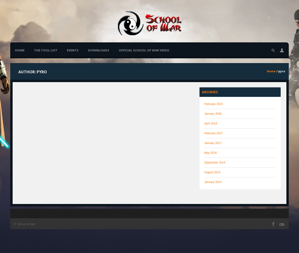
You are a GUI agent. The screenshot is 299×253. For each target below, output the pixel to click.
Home (20, 50)
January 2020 (213, 113)
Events (73, 50)
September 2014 (214, 162)
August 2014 (212, 172)
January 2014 (213, 182)
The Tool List (45, 50)
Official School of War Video (144, 50)
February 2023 (213, 104)
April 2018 (210, 123)
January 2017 (213, 143)
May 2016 (210, 152)
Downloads (98, 50)
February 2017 (213, 133)
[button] (282, 50)
